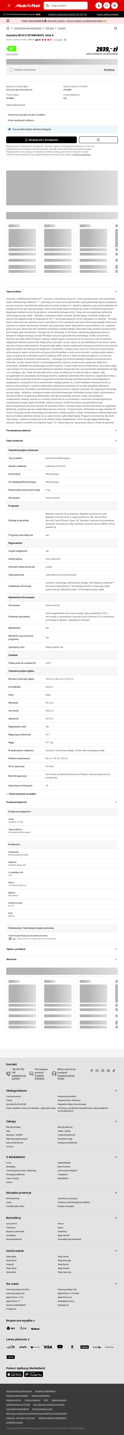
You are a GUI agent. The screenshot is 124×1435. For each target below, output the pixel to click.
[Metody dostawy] (13, 1127)
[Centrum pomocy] (13, 1096)
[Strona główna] (8, 28)
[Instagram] (104, 1070)
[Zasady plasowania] (58, 1400)
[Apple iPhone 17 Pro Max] (68, 1293)
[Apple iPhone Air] (65, 1297)
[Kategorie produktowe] (67, 1142)
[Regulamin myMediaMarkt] (45, 1391)
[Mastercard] (59, 1347)
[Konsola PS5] (11, 1223)
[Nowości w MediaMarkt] (16, 1305)
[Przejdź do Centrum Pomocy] (67, 1077)
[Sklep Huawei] (63, 1268)
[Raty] (8, 1131)
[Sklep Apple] (11, 1256)
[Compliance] (63, 1174)
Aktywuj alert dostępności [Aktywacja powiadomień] (41, 139)
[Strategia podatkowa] (15, 1174)
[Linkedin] (109, 1070)
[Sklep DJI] (10, 1264)
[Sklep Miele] (11, 1272)
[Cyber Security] (12, 1178)
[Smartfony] (62, 1231)
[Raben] (35, 1329)
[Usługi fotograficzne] (66, 1134)
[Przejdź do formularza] (42, 1077)
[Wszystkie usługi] (65, 1138)
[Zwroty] (9, 1100)
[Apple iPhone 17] (13, 1301)
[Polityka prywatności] (32, 1400)
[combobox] (68, 5)
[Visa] (47, 1347)
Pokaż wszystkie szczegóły (21, 793)
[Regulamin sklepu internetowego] (72, 1104)
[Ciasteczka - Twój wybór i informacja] (20, 1418)
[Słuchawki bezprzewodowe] (69, 1239)
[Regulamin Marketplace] (41, 1396)
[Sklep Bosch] (11, 1260)
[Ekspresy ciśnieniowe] (15, 1231)
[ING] (96, 1347)
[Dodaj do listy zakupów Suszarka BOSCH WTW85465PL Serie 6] (115, 28)
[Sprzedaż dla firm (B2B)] (16, 1104)
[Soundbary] (11, 1235)
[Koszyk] (114, 5)
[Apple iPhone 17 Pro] (15, 1297)
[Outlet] (9, 1202)
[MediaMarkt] (27, 5)
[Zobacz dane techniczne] (15, 104)
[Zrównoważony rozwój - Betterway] (21, 1170)
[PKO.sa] (109, 1347)
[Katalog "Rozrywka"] (66, 1206)
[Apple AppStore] (14, 1374)
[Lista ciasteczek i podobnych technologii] (48, 1404)
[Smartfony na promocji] (67, 1198)
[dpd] (10, 1328)
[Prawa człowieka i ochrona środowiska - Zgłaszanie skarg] (30, 1108)
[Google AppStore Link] (33, 1374)
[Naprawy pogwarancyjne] (17, 1138)
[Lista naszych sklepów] (67, 1170)
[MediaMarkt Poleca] (66, 1301)
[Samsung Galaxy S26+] (67, 1289)
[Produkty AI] (11, 1309)
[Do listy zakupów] (106, 5)
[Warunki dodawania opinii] (42, 1409)
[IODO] (46, 1400)
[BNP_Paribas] (35, 1347)
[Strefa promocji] (12, 1198)
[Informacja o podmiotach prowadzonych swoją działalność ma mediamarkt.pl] (83, 1109)
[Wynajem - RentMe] (14, 1134)
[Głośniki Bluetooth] (14, 1239)
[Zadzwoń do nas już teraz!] (19, 1077)
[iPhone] (61, 1223)
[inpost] (22, 1328)
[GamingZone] (63, 1305)
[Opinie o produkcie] (43, 39)
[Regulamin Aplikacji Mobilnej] (17, 1396)
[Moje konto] (98, 5)
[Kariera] (9, 1182)
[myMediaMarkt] (64, 1162)
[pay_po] (22, 1347)
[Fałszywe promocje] (13, 1400)
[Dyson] (60, 1227)
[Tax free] (9, 1146)
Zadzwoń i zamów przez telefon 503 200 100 (67, 14)
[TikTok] (115, 1070)
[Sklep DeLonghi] (64, 1260)
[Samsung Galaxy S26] (15, 1293)
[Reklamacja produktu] (67, 1096)
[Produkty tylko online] (15, 1206)
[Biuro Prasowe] (64, 1166)
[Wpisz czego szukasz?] (47, 5)
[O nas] (8, 1162)
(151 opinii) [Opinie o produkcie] (58, 39)
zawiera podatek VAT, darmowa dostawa (102, 54)
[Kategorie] (9, 5)
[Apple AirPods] (64, 1235)
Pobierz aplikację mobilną (108, 14)
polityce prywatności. (82, 154)
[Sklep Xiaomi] (63, 1256)
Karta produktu (12, 54)
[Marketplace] (63, 1178)
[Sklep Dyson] (63, 1264)
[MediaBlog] (10, 1166)
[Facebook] (92, 1070)
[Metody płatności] (65, 1127)
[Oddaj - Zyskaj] (64, 1131)
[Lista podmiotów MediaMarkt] (17, 1409)
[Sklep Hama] (11, 1268)
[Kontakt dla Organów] (14, 1422)
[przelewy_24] (10, 1347)
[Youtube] (98, 1070)
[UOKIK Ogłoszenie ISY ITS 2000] (18, 1404)
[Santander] (10, 1357)
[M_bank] (84, 1347)
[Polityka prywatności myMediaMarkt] (52, 1418)
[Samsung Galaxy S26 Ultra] (17, 1289)
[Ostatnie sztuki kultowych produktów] (74, 1202)
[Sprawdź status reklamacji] (69, 1100)
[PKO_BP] (72, 1347)
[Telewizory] (11, 1227)
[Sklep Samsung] (64, 1272)
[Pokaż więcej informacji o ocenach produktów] (65, 39)
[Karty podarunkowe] (14, 1142)
